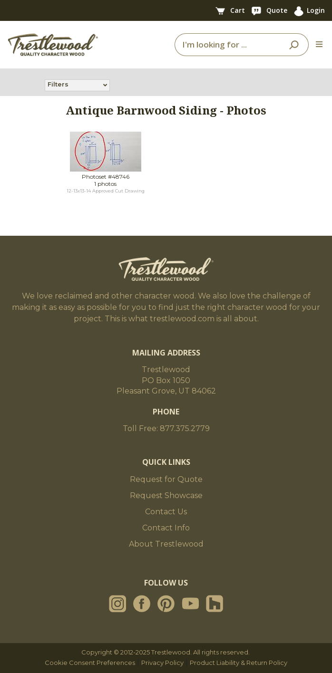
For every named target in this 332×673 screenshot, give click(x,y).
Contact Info (166, 527)
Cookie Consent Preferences (90, 662)
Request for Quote (166, 479)
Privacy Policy (162, 662)
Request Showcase (166, 495)
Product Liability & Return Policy (238, 662)
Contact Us (166, 511)
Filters (58, 85)
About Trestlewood (166, 543)
